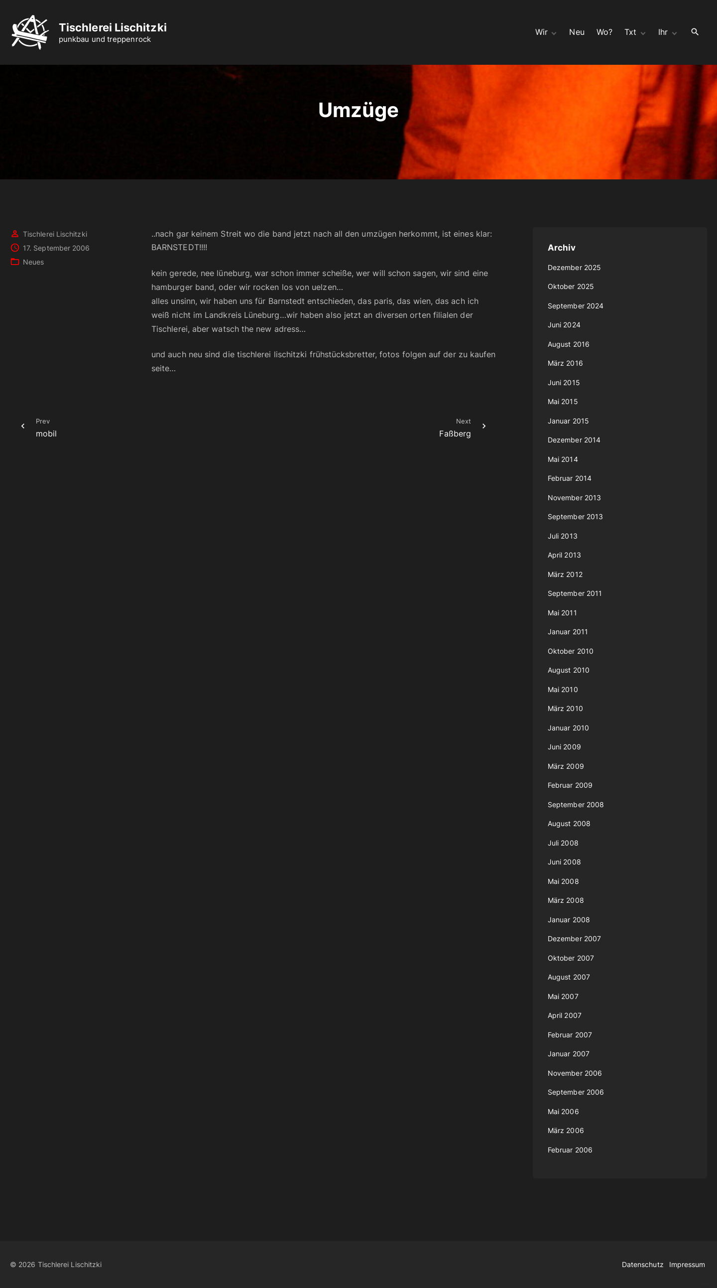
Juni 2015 (564, 382)
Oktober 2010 (571, 651)
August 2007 (569, 977)
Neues (33, 262)
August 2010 (569, 670)
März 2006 (566, 1130)
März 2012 (565, 574)
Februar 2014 (570, 478)
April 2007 (565, 1015)
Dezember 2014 (574, 439)
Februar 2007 (570, 1034)
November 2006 (575, 1073)
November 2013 (574, 497)
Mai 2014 (563, 459)
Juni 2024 (564, 324)
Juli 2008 (563, 843)
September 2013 (575, 516)
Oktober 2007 (571, 958)
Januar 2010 (568, 727)
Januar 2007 (569, 1053)
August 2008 (569, 823)
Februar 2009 (570, 785)
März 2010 (565, 708)
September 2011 (575, 593)
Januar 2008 (569, 919)
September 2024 (575, 305)
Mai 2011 (562, 612)
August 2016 (569, 344)
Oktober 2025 (571, 286)
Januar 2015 (568, 421)
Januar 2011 (568, 631)
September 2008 (576, 804)
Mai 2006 (563, 1111)
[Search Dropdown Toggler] (695, 32)
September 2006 (576, 1092)
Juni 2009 (564, 746)
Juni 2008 (564, 862)
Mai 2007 (563, 996)
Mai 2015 (563, 401)
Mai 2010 (563, 689)
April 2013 (564, 555)
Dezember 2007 (574, 938)
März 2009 (566, 766)
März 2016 (565, 363)
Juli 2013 (563, 536)
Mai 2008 (563, 881)
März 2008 (566, 900)
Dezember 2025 (574, 267)
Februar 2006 (570, 1149)
